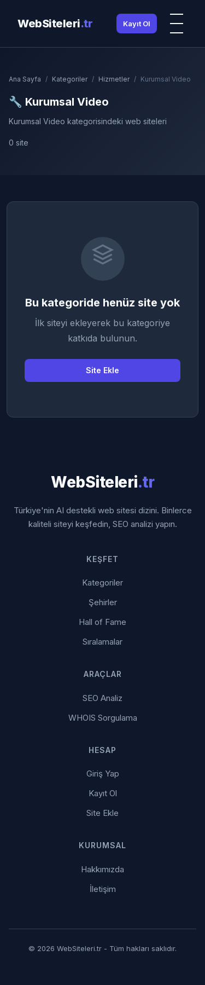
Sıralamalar (102, 641)
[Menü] (177, 23)
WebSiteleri (54, 23)
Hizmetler (114, 79)
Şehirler (103, 602)
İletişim (103, 889)
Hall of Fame (102, 622)
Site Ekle (102, 370)
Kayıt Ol (136, 23)
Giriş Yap (102, 773)
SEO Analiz (102, 698)
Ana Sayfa (25, 79)
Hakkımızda (102, 869)
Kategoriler (69, 79)
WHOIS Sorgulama (102, 717)
